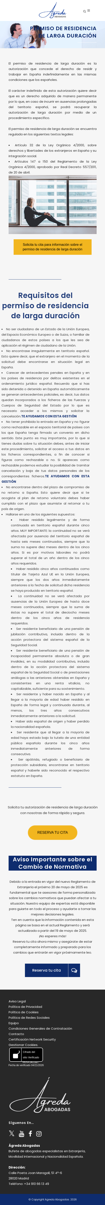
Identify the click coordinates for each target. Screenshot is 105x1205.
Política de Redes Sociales (29, 1017)
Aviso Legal (17, 1001)
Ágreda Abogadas (24, 1145)
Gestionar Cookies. (23, 1045)
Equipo (14, 1023)
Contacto (16, 1034)
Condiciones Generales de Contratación (40, 1028)
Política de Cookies (24, 1012)
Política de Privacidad (25, 1006)
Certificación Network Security (32, 1039)
